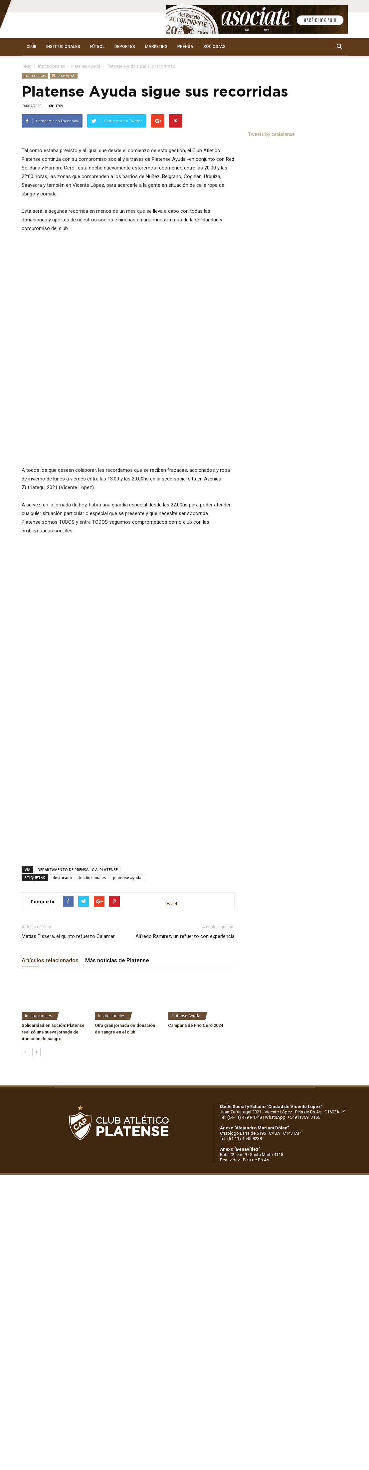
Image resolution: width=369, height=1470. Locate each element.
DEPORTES (124, 46)
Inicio (27, 66)
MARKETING (156, 46)
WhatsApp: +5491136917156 (292, 1248)
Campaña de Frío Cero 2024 (195, 1156)
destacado (62, 1009)
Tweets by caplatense (271, 134)
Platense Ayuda (85, 66)
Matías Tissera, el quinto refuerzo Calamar (68, 1068)
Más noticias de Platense (117, 1091)
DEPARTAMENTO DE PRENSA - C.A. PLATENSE (78, 1001)
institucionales (92, 1009)
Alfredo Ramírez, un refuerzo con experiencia (185, 1068)
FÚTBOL (97, 46)
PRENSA (185, 46)
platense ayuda (127, 1009)
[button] (340, 47)
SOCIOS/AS (214, 46)
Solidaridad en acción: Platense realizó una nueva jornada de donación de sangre (53, 1163)
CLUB (31, 46)
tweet (171, 1035)
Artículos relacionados (50, 1091)
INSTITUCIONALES (63, 46)
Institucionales (51, 66)
